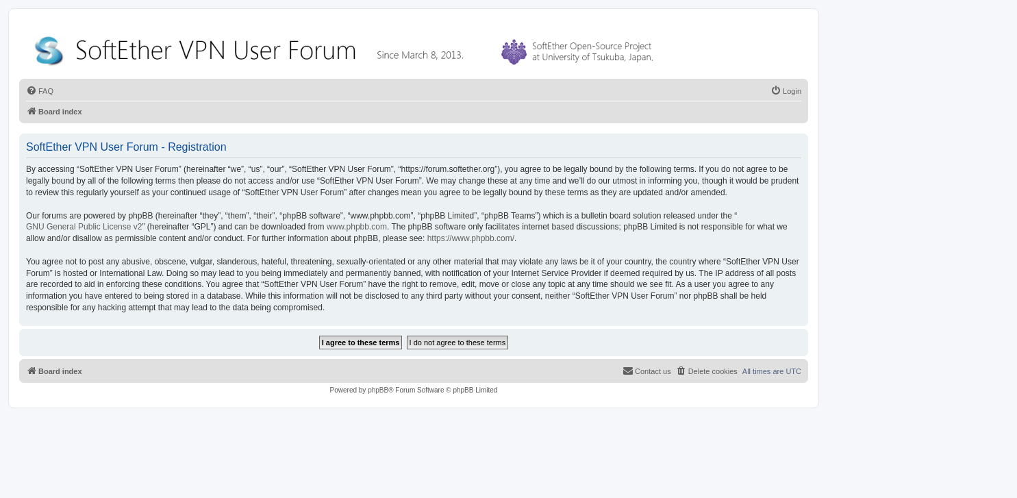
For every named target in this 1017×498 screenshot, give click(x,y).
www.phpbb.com (357, 227)
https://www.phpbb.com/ (470, 238)
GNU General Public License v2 (84, 227)
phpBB (378, 390)
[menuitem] (39, 91)
